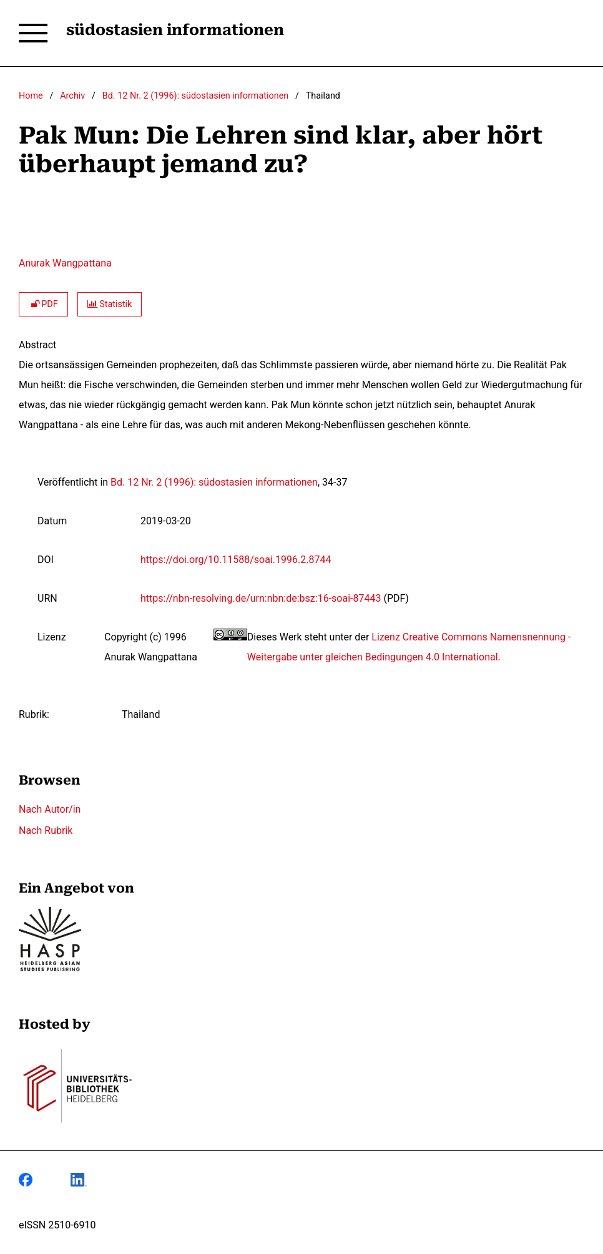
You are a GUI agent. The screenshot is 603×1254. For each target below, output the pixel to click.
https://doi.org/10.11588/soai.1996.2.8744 (235, 560)
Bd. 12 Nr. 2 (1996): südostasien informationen (195, 96)
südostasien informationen (175, 30)
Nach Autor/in (50, 809)
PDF (43, 304)
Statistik (109, 304)
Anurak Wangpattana (65, 263)
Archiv (72, 96)
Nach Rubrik (45, 830)
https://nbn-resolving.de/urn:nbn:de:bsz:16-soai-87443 (260, 598)
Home (31, 96)
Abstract (37, 345)
